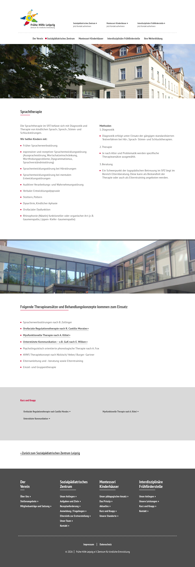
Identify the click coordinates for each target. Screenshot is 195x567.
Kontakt (63, 525)
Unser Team (65, 521)
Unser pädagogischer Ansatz (113, 496)
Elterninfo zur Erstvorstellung (74, 516)
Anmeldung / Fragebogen (72, 511)
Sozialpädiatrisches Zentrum (84, 23)
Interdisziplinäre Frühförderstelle (150, 23)
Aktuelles (104, 506)
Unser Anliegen (67, 496)
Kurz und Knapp (107, 511)
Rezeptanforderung (69, 506)
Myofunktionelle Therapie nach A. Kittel (46, 335)
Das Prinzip (105, 501)
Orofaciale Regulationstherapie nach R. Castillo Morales (55, 329)
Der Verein (38, 38)
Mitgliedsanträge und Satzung (35, 506)
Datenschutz (106, 544)
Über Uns (24, 496)
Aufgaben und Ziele (69, 501)
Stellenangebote (28, 501)
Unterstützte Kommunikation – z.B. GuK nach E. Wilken (54, 342)
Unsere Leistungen (148, 501)
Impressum (88, 544)
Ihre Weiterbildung (153, 38)
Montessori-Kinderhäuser (116, 23)
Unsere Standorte (108, 516)
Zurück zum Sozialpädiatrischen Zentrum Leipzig (50, 453)
